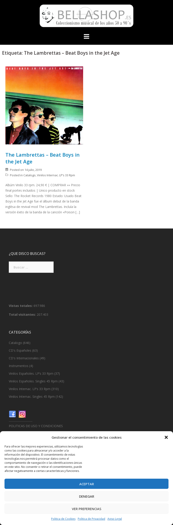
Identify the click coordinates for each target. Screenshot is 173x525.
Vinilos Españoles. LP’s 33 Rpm (31, 373)
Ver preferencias (86, 508)
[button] (166, 437)
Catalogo (29, 175)
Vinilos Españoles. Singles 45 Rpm (33, 381)
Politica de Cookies (63, 519)
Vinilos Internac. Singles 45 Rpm (32, 396)
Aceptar (86, 484)
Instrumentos (18, 366)
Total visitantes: (23, 314)
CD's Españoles (20, 350)
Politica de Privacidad (91, 519)
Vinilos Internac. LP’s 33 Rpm (56, 175)
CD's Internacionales (24, 358)
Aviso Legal (114, 519)
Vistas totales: (21, 306)
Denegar (86, 496)
